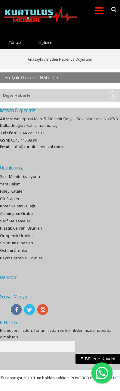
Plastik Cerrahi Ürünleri (21, 228)
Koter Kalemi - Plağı (17, 206)
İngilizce (45, 42)
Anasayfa (35, 59)
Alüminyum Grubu (16, 213)
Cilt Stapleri (10, 198)
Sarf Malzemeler (15, 221)
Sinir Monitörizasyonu (20, 176)
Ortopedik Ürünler (16, 235)
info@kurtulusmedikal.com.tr (39, 146)
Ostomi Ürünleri (14, 250)
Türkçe (15, 42)
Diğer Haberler (17, 95)
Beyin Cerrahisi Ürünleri (21, 258)
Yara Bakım (10, 184)
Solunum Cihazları (16, 243)
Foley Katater (12, 191)
